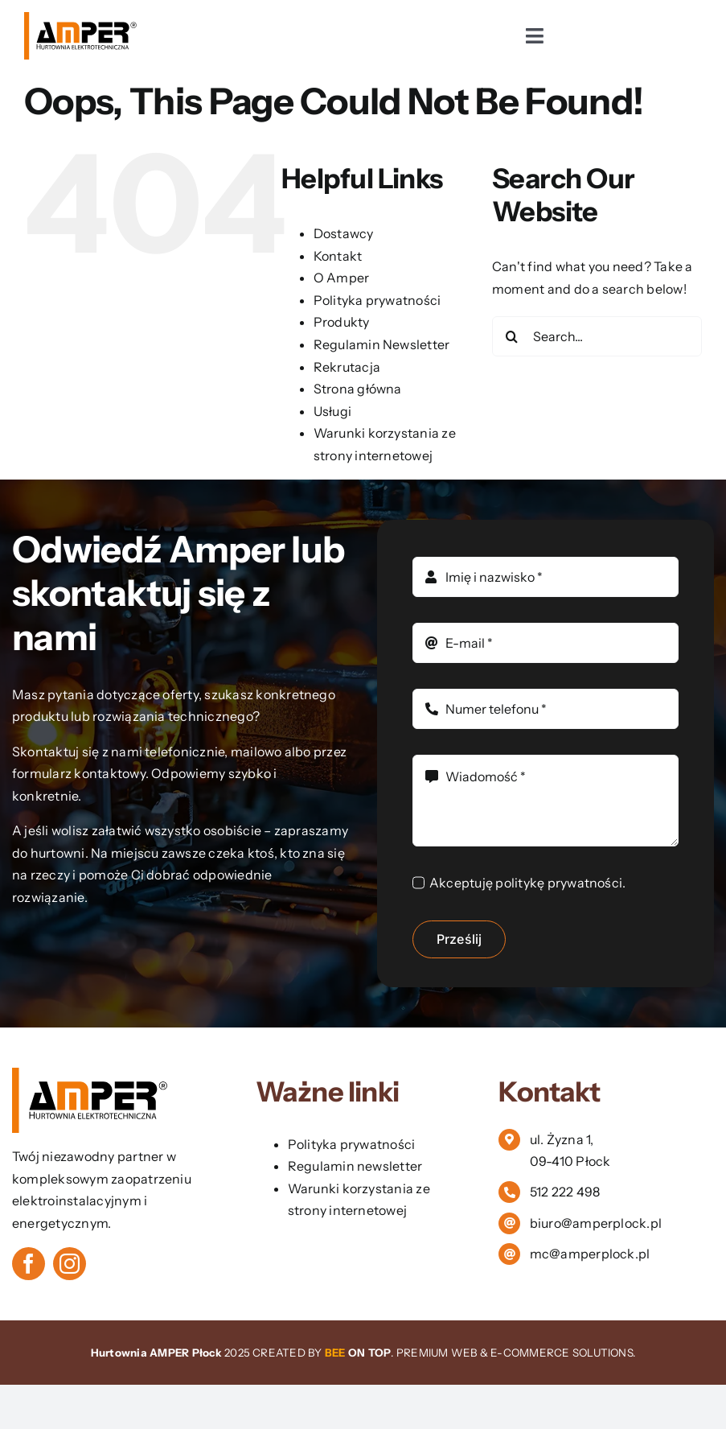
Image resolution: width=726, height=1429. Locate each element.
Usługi (332, 411)
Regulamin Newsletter (382, 344)
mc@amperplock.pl (590, 1254)
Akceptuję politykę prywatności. (527, 883)
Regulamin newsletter (355, 1166)
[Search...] (597, 336)
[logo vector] (81, 18)
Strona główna (358, 389)
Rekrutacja (347, 367)
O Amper (342, 278)
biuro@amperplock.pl (596, 1223)
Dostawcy (344, 233)
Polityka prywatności (377, 300)
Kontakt (338, 256)
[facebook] (28, 1263)
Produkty (342, 322)
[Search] (512, 336)
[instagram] (69, 1263)
